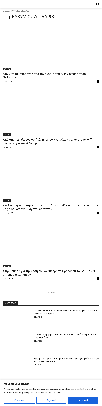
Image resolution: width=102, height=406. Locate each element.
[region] (51, 393)
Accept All (83, 400)
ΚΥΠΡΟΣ (7, 69)
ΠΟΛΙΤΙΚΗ (7, 266)
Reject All (51, 400)
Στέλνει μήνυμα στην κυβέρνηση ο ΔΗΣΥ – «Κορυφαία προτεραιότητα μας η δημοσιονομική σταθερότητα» (50, 207)
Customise (19, 400)
